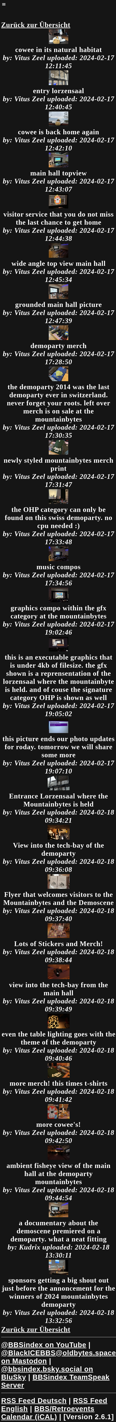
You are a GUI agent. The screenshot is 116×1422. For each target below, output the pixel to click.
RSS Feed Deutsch (34, 1401)
